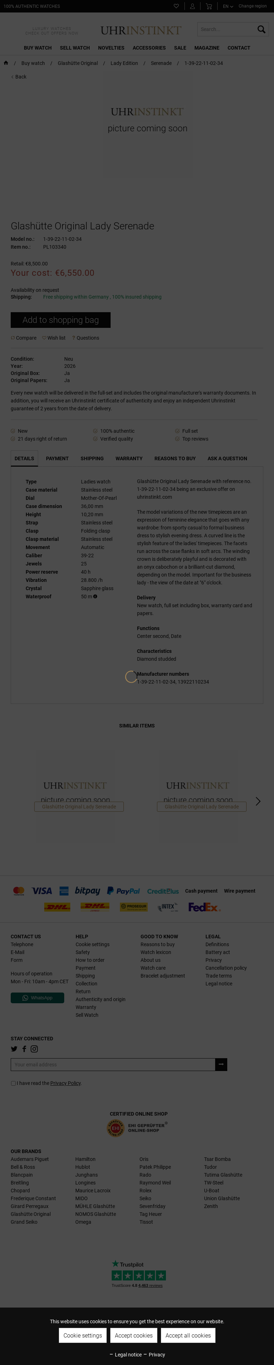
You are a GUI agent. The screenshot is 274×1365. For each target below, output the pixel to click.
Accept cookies (134, 1335)
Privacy (154, 1355)
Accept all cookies (188, 1335)
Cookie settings (83, 1335)
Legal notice (125, 1355)
